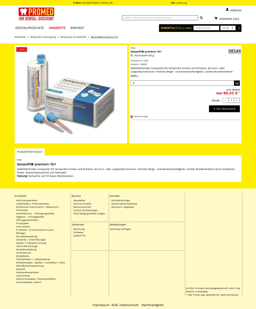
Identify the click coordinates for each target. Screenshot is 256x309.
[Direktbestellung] (239, 28)
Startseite (20, 37)
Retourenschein (82, 207)
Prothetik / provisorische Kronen (35, 230)
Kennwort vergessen (122, 207)
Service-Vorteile (82, 203)
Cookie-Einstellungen (85, 210)
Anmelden (233, 9)
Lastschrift (79, 235)
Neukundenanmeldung (124, 203)
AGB (114, 305)
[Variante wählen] (185, 83)
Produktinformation (29, 152)
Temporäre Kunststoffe (73, 37)
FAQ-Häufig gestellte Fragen (89, 213)
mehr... (134, 75)
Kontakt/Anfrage (120, 200)
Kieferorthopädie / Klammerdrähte (36, 279)
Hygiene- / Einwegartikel (30, 216)
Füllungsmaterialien (27, 220)
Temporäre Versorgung (43, 37)
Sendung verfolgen (120, 229)
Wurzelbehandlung (26, 236)
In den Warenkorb (224, 108)
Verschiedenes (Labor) (28, 282)
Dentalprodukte (29, 27)
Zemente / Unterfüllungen (31, 239)
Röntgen (21, 233)
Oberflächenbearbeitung (30, 266)
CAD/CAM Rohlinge (27, 246)
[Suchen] (201, 17)
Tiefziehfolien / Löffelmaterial (33, 259)
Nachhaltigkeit (153, 305)
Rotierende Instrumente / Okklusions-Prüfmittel (37, 209)
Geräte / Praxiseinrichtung (31, 243)
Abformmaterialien (26, 200)
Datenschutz (129, 305)
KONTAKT (77, 27)
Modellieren (22, 256)
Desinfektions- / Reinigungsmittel (35, 213)
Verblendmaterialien (27, 272)
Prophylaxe (22, 223)
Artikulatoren (23, 252)
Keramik (20, 269)
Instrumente (23, 226)
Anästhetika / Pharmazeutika (32, 203)
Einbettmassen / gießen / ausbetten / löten (40, 262)
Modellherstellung (26, 249)
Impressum (101, 305)
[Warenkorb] (227, 18)
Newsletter (79, 200)
